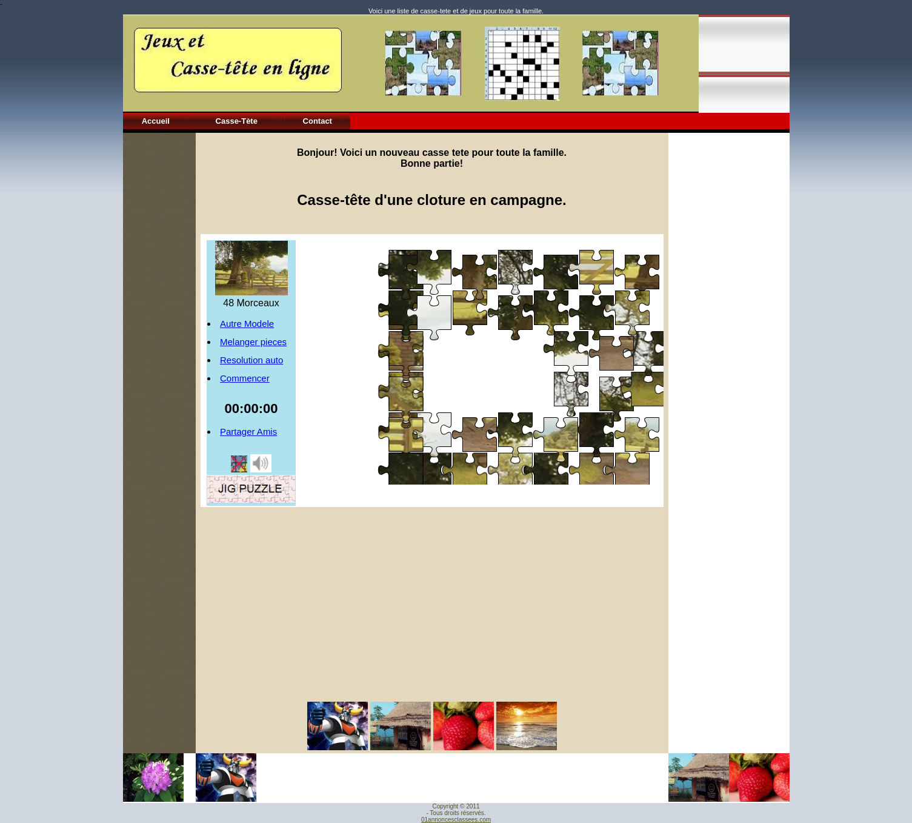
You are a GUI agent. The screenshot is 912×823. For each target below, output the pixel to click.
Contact (317, 121)
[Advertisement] (159, 315)
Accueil (156, 121)
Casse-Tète (237, 121)
